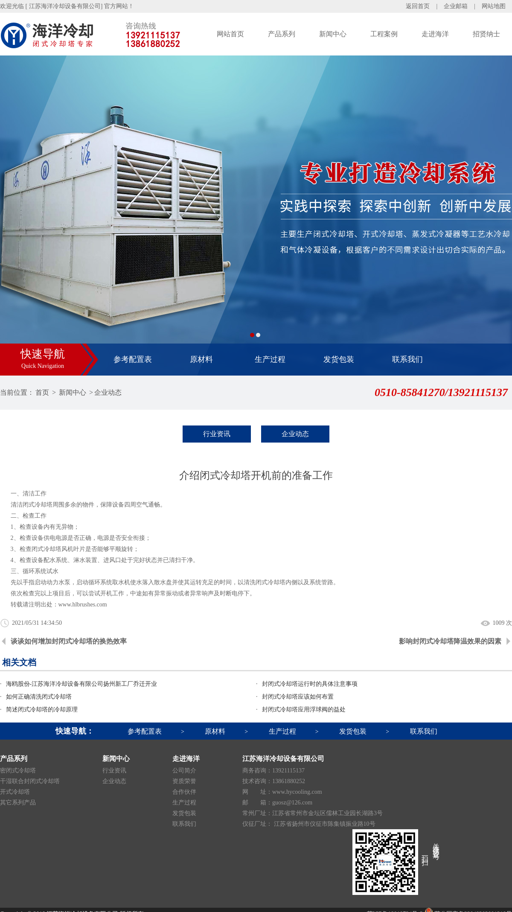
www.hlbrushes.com (82, 604)
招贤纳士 (486, 34)
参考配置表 (132, 359)
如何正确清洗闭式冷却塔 (39, 696)
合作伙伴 (184, 792)
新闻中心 (332, 34)
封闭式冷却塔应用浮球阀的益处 (304, 709)
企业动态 (108, 392)
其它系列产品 (18, 802)
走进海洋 (435, 34)
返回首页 (418, 6)
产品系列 (281, 34)
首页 (42, 392)
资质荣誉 (184, 781)
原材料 (201, 359)
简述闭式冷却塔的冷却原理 (42, 709)
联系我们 (407, 359)
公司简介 (184, 770)
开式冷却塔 (15, 792)
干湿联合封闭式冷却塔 (30, 781)
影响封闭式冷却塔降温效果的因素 (450, 641)
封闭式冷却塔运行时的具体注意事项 (310, 684)
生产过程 (270, 359)
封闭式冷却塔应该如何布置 (298, 696)
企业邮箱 (456, 6)
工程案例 (384, 34)
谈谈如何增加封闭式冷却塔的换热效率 (69, 641)
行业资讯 (216, 433)
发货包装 (338, 359)
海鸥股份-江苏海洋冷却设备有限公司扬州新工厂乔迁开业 (81, 684)
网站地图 (494, 6)
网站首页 (230, 34)
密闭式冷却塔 (18, 770)
